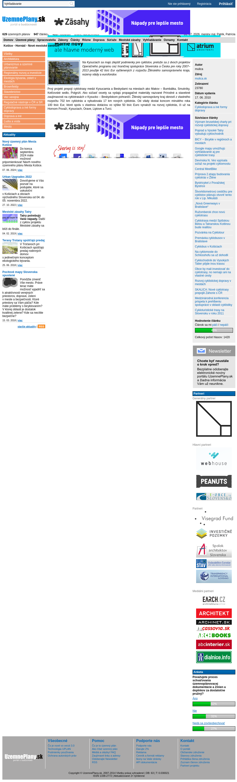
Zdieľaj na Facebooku (77, 154)
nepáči (224, 325)
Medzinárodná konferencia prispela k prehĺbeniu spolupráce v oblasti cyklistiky (213, 302)
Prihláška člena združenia (195, 758)
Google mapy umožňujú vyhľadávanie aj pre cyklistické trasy (210, 152)
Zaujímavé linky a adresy (106, 755)
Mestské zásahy (129, 40)
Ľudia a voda (12, 121)
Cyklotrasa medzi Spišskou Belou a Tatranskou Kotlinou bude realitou (212, 224)
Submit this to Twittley (163, 154)
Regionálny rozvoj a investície (23, 72)
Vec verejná (11, 97)
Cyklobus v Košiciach (208, 246)
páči (215, 325)
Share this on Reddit (177, 154)
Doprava (99, 40)
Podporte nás (143, 745)
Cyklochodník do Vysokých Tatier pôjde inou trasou (212, 262)
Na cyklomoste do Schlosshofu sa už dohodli (211, 253)
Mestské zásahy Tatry (17, 211)
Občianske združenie (192, 752)
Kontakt (182, 40)
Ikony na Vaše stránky (148, 758)
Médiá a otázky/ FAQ (104, 752)
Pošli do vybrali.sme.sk (63, 154)
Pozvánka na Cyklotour (209, 232)
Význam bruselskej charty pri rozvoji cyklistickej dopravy (213, 123)
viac (20, 170)
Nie (195, 711)
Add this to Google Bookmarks (106, 154)
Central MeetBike (206, 169)
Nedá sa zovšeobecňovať (209, 723)
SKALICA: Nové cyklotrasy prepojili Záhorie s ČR (212, 291)
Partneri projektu (189, 765)
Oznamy (169, 40)
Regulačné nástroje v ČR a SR (23, 102)
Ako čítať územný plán (104, 748)
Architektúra (11, 59)
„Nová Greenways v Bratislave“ (207, 205)
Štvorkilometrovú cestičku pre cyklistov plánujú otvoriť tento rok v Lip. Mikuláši (213, 195)
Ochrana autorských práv (62, 755)
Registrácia (204, 3)
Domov (8, 40)
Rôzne (86, 40)
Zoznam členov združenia (195, 762)
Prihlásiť (226, 4)
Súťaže (111, 40)
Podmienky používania (61, 752)
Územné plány (25, 40)
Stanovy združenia (191, 755)
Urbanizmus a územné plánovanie (18, 66)
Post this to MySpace (148, 154)
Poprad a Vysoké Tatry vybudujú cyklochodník (209, 132)
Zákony (63, 40)
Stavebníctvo (12, 92)
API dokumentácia (146, 762)
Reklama (141, 752)
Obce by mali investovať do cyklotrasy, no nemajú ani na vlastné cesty (213, 272)
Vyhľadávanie (152, 40)
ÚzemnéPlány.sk (23, 20)
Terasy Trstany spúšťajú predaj (23, 240)
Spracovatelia (46, 40)
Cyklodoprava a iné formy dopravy (20, 109)
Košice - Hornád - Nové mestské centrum (31, 45)
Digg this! (134, 154)
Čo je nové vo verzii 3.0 (61, 745)
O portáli (185, 748)
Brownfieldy (11, 86)
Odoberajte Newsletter (104, 758)
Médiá (8, 126)
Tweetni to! (91, 154)
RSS (41, 326)
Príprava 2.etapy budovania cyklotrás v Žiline (212, 176)
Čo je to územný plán (104, 745)
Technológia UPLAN (59, 748)
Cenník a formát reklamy (150, 755)
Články (75, 40)
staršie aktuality (27, 326)
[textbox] (37, 4)
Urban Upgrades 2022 (17, 176)
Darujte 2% (142, 748)
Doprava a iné (13, 116)
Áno (195, 698)
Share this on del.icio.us (120, 154)
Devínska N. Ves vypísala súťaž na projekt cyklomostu (212, 162)
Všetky (8, 53)
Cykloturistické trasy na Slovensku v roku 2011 (209, 311)
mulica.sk (201, 78)
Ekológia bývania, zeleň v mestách (20, 79)
